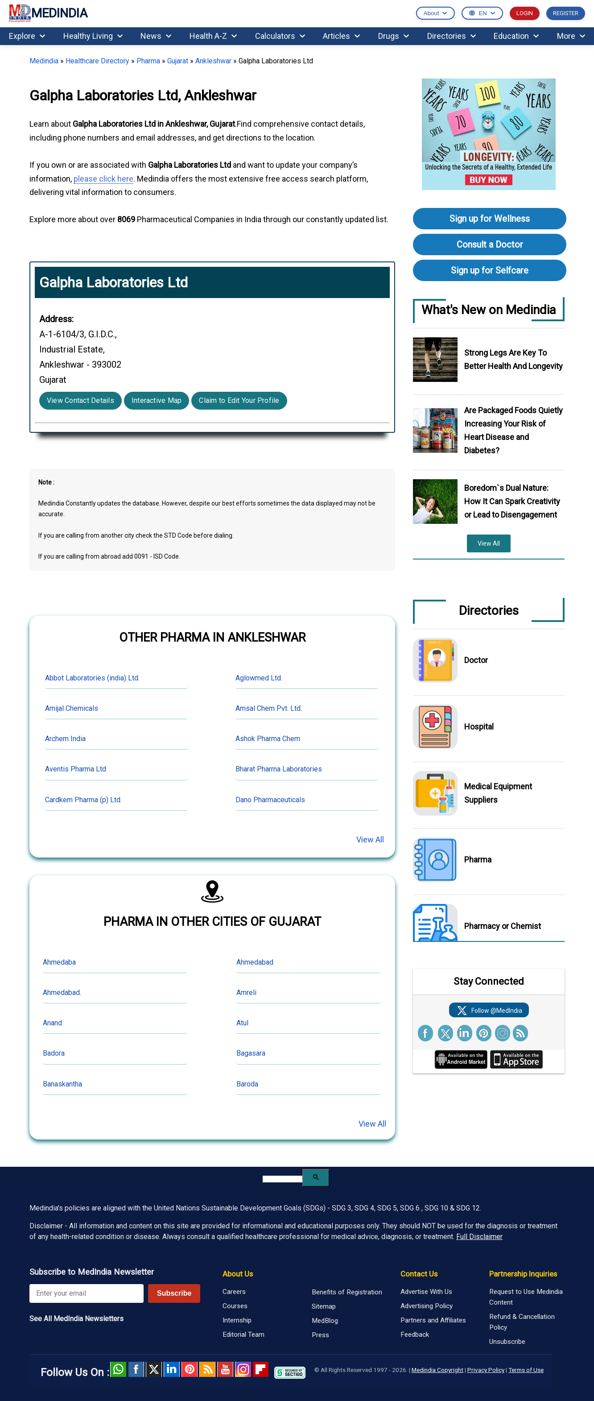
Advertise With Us (426, 1292)
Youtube (225, 1369)
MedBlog (325, 1321)
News (155, 36)
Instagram (243, 1369)
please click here (103, 178)
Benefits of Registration (347, 1292)
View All (370, 839)
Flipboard (261, 1369)
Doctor (476, 660)
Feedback (414, 1335)
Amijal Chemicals (71, 708)
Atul (242, 1023)
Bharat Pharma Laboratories (278, 769)
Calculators (280, 36)
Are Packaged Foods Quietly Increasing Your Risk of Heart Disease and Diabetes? (513, 430)
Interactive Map (157, 400)
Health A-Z (213, 36)
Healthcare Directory (97, 61)
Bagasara (250, 1053)
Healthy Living (93, 36)
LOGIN (524, 13)
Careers (234, 1292)
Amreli (246, 992)
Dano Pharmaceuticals (270, 800)
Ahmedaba (59, 962)
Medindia (43, 61)
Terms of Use (526, 1369)
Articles (341, 36)
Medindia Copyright (437, 1369)
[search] (282, 1179)
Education (516, 36)
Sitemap (324, 1306)
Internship (237, 1320)
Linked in (172, 1369)
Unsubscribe (507, 1342)
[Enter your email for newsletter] (86, 1293)
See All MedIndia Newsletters (76, 1318)
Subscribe (174, 1293)
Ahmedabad (254, 962)
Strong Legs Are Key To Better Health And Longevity (513, 359)
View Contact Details (80, 400)
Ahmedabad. (62, 992)
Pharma (148, 61)
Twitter (154, 1369)
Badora (54, 1053)
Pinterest (190, 1369)
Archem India (65, 738)
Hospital (479, 726)
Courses (235, 1306)
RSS (207, 1369)
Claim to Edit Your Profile (239, 400)
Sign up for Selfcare (489, 270)
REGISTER (565, 13)
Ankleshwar (213, 61)
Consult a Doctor (490, 244)
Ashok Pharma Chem (267, 738)
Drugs (393, 36)
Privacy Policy (485, 1369)
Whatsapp (118, 1369)
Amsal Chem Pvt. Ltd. (268, 708)
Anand (52, 1023)
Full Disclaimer (479, 1236)
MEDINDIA (48, 13)
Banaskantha (62, 1084)
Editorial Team (243, 1335)
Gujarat (177, 61)
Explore (27, 36)
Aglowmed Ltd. (258, 678)
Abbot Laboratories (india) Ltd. (92, 678)
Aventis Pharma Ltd (75, 769)
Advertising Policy (426, 1306)
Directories (451, 36)
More (571, 36)
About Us (238, 1273)
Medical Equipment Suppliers (498, 793)
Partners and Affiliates (433, 1320)
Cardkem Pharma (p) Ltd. (83, 800)
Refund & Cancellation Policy (522, 1322)
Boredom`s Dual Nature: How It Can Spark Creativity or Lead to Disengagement (512, 501)
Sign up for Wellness (490, 218)
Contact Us (418, 1273)
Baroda (247, 1084)
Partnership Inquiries (523, 1273)
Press (320, 1335)
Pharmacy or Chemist (502, 926)
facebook (136, 1369)
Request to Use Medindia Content (526, 1297)
